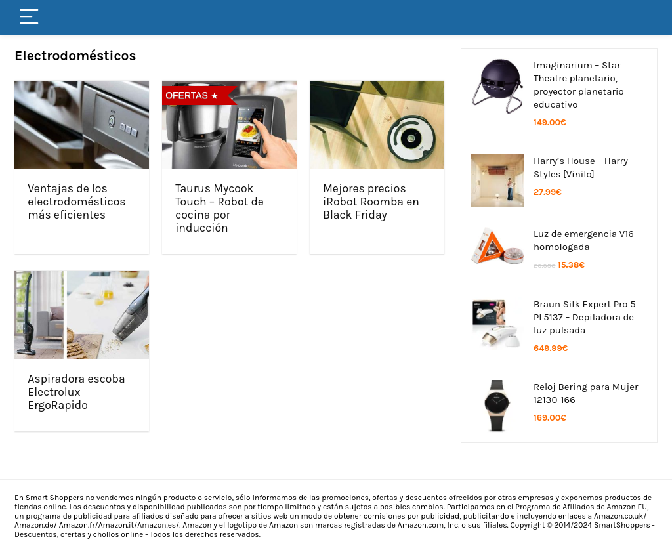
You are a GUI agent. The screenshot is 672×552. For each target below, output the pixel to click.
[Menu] (30, 17)
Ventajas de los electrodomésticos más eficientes (76, 201)
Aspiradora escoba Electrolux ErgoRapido (76, 392)
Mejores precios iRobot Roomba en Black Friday (371, 201)
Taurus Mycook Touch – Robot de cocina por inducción (219, 208)
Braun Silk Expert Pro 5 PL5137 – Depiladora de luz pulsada (585, 317)
